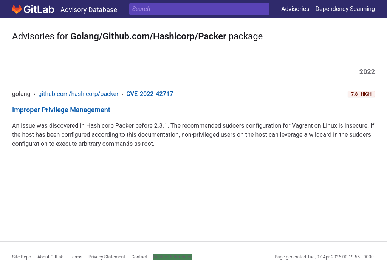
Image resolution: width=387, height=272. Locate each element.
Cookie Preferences (172, 257)
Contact (139, 257)
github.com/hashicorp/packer (78, 93)
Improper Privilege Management (61, 110)
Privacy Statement (106, 257)
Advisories (295, 8)
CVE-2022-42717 (149, 93)
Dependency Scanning (345, 8)
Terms (76, 257)
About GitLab (50, 257)
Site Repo (21, 257)
